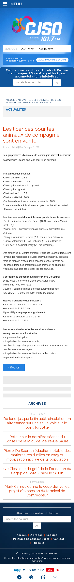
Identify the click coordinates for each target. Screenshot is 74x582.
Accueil (10, 100)
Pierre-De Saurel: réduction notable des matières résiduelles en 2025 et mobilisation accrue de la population (37, 455)
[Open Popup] (43, 577)
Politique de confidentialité (31, 538)
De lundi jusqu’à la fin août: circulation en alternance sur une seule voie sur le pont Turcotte (37, 423)
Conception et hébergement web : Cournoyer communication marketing (37, 559)
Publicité (38, 542)
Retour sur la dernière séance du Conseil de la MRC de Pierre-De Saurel (37, 439)
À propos (36, 535)
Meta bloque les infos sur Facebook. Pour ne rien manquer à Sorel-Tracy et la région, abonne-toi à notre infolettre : (37, 76)
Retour (14, 367)
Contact (58, 538)
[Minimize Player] (54, 577)
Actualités (24, 100)
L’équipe (51, 535)
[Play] (19, 577)
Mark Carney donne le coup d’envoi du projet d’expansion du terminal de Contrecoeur (37, 490)
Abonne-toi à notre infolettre (37, 513)
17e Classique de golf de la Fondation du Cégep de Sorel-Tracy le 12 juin (37, 471)
